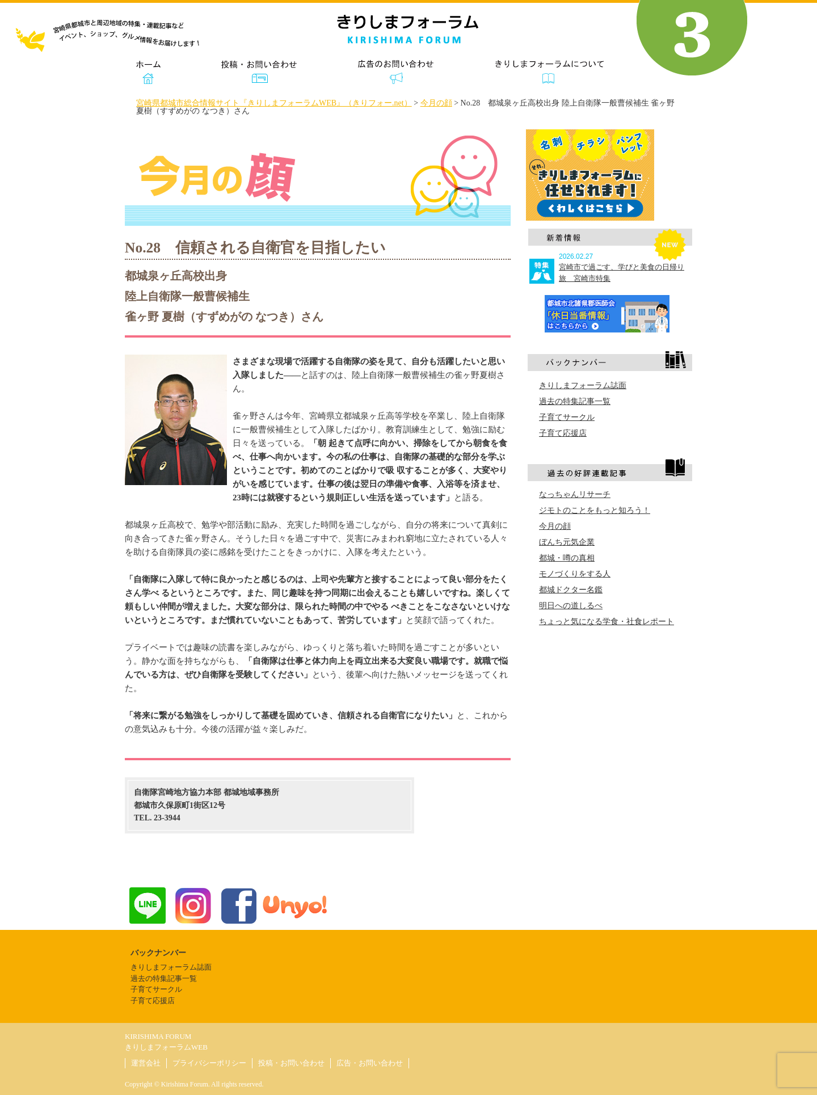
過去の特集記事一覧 (574, 401)
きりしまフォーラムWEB (166, 1047)
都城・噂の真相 (567, 558)
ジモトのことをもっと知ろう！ (594, 510)
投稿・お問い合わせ (291, 1063)
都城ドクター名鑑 (571, 590)
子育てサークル (567, 417)
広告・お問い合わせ (369, 1063)
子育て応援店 (563, 433)
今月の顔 (555, 526)
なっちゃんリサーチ (574, 494)
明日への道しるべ (571, 605)
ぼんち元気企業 (567, 542)
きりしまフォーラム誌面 (582, 385)
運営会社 (146, 1063)
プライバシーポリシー (209, 1063)
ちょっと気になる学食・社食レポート (606, 621)
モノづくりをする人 (574, 574)
